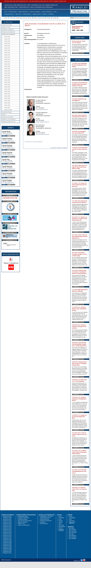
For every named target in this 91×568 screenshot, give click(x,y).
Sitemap (61, 528)
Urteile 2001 (7, 84)
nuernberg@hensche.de (9, 175)
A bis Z (60, 516)
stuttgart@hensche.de (9, 182)
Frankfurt (11, 17)
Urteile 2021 (7, 39)
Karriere (61, 520)
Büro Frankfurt (72, 529)
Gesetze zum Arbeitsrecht (35, 11)
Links (60, 523)
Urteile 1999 (7, 89)
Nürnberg (42, 17)
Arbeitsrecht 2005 (7, 547)
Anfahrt (3, 135)
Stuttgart (49, 17)
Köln (30, 17)
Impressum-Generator (9, 14)
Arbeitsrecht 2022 (7, 522)
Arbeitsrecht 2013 (7, 535)
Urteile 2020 (7, 41)
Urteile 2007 (7, 71)
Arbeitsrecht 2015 (7, 532)
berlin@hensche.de (8, 134)
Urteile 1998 (7, 91)
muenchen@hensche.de (9, 169)
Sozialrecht (42, 522)
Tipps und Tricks (6, 27)
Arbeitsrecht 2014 (7, 534)
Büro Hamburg (72, 531)
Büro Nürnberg (72, 537)
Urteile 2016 (7, 50)
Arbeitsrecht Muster (27, 14)
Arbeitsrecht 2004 (7, 548)
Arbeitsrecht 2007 (7, 544)
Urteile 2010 (7, 64)
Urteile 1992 (7, 105)
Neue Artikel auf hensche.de (25, 520)
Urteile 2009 (7, 66)
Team (70, 519)
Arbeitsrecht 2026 (7, 516)
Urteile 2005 (7, 75)
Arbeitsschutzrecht (44, 519)
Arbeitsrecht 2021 (7, 523)
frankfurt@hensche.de (9, 141)
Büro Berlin (71, 528)
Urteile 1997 (7, 93)
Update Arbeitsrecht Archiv (8, 121)
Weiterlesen (76, 79)
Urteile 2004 (7, 77)
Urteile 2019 (7, 43)
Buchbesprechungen (23, 516)
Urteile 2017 (7, 48)
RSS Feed (61, 525)
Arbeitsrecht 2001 (7, 553)
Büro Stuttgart (72, 538)
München (35, 17)
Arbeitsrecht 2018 (7, 528)
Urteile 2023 (7, 36)
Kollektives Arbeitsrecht (45, 520)
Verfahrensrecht (44, 523)
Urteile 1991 (7, 107)
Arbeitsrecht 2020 (7, 525)
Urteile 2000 (7, 87)
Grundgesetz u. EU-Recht (46, 516)
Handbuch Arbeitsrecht (23, 11)
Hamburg (18, 17)
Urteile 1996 (7, 96)
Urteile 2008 (7, 68)
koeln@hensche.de (8, 161)
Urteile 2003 (7, 80)
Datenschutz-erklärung (72, 523)
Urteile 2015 (7, 52)
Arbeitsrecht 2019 (7, 526)
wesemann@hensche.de (42, 134)
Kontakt (60, 522)
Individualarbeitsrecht (45, 517)
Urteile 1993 (7, 103)
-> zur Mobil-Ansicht (7, 22)
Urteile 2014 (7, 55)
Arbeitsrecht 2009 (7, 541)
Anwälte (55, 17)
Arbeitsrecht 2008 (7, 542)
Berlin (6, 17)
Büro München (72, 535)
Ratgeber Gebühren (37, 14)
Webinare (45, 14)
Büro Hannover (72, 532)
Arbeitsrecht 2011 (7, 538)
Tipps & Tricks (18, 14)
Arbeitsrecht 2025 (7, 517)
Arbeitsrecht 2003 (7, 550)
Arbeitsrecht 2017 (7, 529)
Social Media (62, 526)
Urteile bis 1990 (8, 109)
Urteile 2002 (7, 82)
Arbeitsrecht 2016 (7, 531)
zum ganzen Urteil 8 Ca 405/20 (58, 147)
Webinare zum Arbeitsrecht (9, 119)
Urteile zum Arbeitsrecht (47, 11)
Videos (4, 114)
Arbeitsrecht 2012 (7, 536)
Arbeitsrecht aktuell (13, 11)
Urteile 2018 (7, 45)
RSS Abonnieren (6, 560)
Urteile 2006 (7, 73)
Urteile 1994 (7, 100)
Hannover (24, 17)
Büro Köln (71, 534)
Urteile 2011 (7, 61)
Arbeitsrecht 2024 (7, 519)
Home (6, 11)
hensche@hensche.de (42, 109)
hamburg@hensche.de (9, 148)
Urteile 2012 (7, 59)
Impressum (71, 520)
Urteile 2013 (7, 57)
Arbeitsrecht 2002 (7, 551)
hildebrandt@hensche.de (42, 122)
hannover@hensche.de (9, 155)
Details (9, 135)
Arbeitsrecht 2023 (7, 520)
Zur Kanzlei (76, 53)
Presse (55, 11)
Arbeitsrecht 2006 (7, 545)
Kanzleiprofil (50, 14)
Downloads (61, 517)
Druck (60, 519)
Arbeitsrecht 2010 (7, 539)
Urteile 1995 (7, 98)
